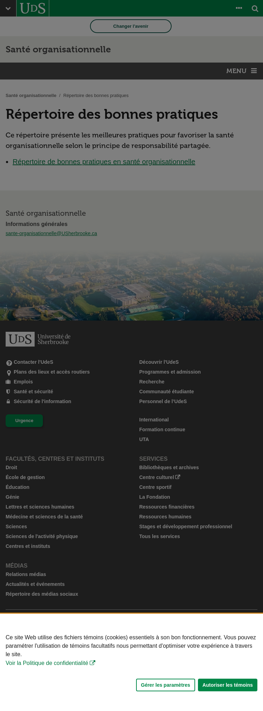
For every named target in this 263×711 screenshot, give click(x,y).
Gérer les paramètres (165, 685)
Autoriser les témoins (228, 685)
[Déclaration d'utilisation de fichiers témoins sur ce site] (131, 662)
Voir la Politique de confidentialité (47, 663)
